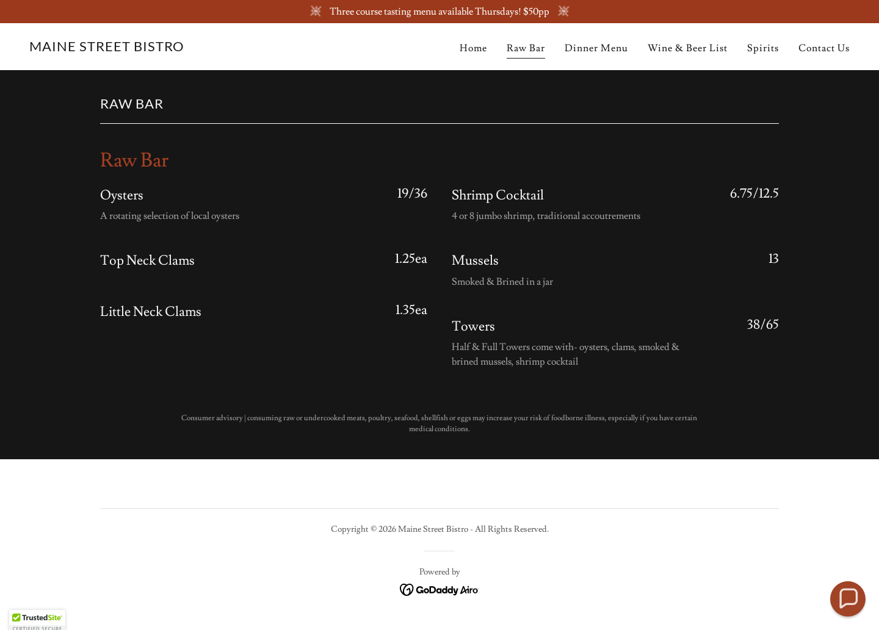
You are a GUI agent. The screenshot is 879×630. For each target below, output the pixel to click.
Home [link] (473, 48)
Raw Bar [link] (526, 48)
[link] (106, 48)
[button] (847, 598)
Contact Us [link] (824, 48)
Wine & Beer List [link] (688, 48)
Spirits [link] (763, 48)
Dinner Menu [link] (596, 48)
